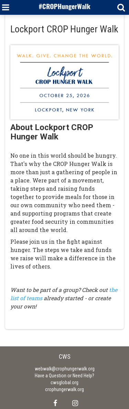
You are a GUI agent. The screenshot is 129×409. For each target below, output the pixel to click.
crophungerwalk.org (64, 389)
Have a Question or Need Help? (64, 375)
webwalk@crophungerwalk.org (65, 368)
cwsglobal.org (64, 382)
